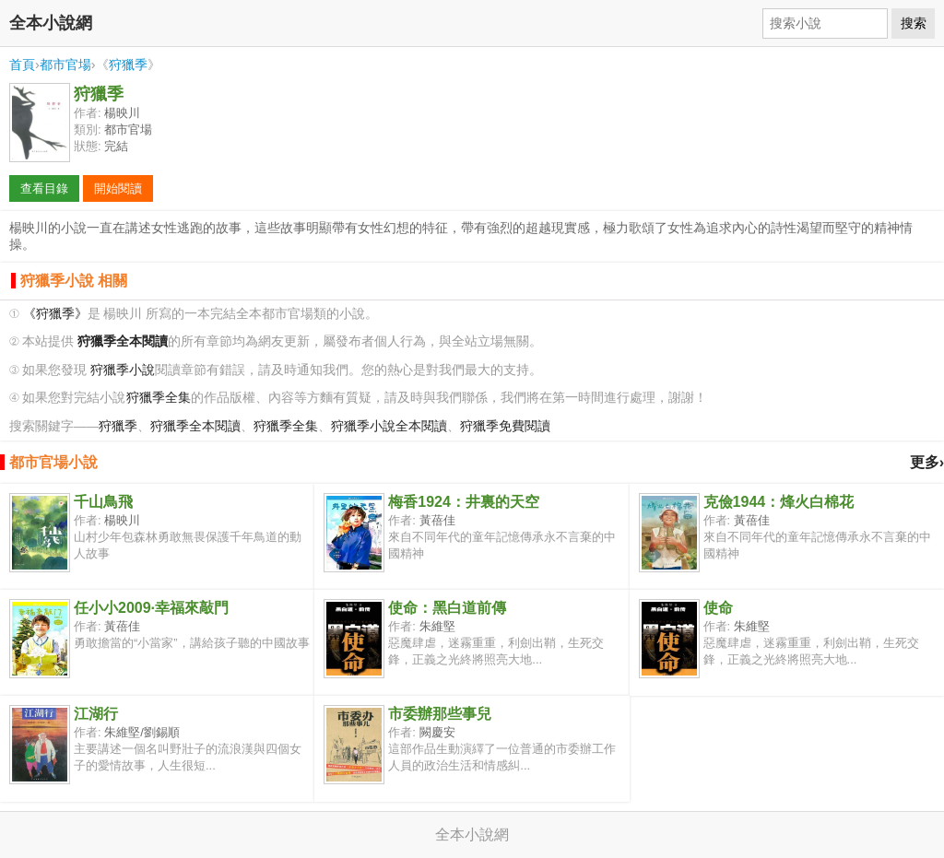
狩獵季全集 (158, 398)
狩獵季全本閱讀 (195, 426)
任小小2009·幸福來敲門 (151, 608)
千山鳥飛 (103, 502)
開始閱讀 (118, 188)
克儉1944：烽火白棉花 (779, 502)
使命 (718, 608)
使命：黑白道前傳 (447, 608)
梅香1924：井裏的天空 (463, 502)
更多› (927, 462)
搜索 (913, 23)
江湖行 (96, 714)
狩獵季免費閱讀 (505, 426)
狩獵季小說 (122, 370)
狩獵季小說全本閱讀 (389, 426)
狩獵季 (128, 64)
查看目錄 (44, 188)
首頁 (22, 64)
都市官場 (65, 64)
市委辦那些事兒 (439, 714)
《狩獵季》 (55, 314)
